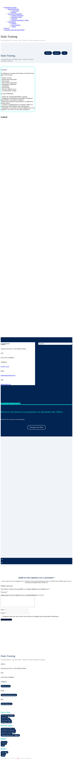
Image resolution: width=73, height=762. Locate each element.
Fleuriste (13, 23)
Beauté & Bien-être (13, 9)
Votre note (4, 592)
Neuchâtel (4, 754)
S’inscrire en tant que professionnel (14, 30)
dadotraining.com (6, 384)
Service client (5, 721)
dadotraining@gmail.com (8, 375)
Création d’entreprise (17, 15)
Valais (3, 756)
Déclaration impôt (16, 17)
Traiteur (13, 26)
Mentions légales (6, 736)
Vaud (3, 757)
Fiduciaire (14, 18)
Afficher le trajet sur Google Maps (10, 403)
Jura (3, 747)
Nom (3, 612)
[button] (36, 559)
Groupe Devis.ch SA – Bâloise (10, 737)
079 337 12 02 (5, 366)
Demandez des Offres (10, 7)
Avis (64, 53)
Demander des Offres (8, 718)
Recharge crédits (6, 724)
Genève (4, 746)
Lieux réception (15, 25)
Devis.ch (6, 28)
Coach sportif (15, 10)
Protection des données (8, 734)
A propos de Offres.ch (8, 731)
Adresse (48, 53)
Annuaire (4, 719)
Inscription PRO (6, 722)
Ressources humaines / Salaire (20, 20)
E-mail (3, 615)
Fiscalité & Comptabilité (15, 14)
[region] (36, 501)
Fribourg (4, 744)
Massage (13, 12)
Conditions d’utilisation (8, 732)
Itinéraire (56, 53)
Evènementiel (12, 22)
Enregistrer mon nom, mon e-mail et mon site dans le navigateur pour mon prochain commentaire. (31, 618)
